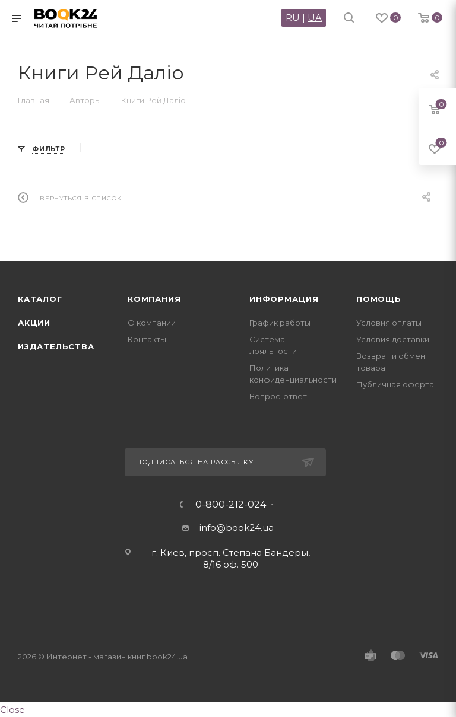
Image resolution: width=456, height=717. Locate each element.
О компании (152, 322)
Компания (154, 299)
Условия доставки (392, 339)
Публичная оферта (395, 384)
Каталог (40, 299)
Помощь (378, 299)
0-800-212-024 (230, 504)
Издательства (56, 346)
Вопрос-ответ (278, 396)
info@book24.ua (237, 527)
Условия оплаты (389, 322)
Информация (284, 299)
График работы (280, 322)
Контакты (147, 339)
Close (12, 709)
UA (315, 17)
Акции (34, 322)
